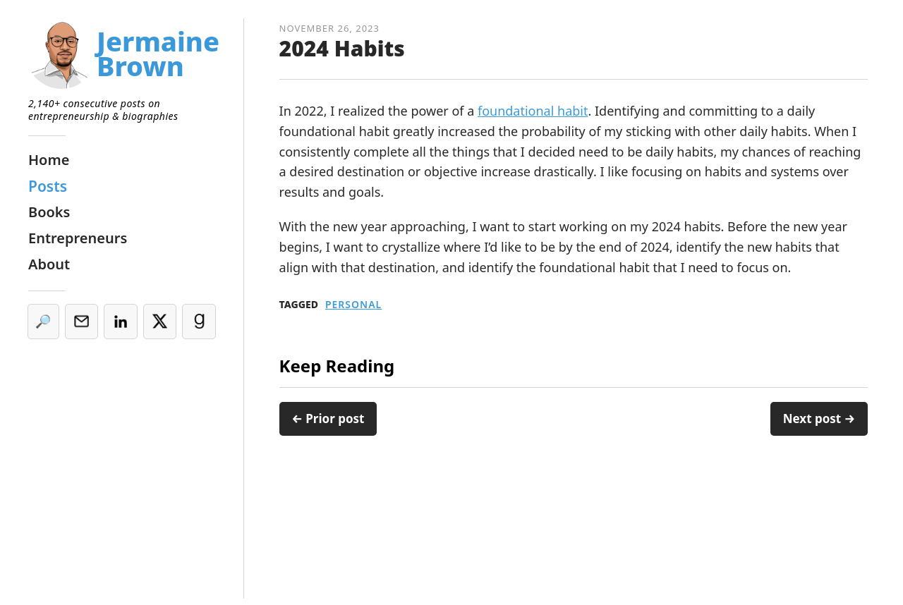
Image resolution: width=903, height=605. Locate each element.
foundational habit (533, 110)
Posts (47, 186)
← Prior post (328, 418)
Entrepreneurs (77, 238)
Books (49, 211)
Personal (353, 304)
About (49, 264)
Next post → (819, 418)
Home (48, 159)
